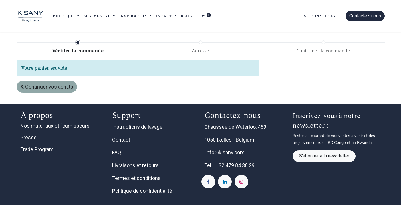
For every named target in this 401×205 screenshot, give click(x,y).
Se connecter (320, 16)
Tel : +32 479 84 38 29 (229, 165)
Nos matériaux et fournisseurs (55, 126)
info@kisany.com (225, 152)
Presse (28, 137)
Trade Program (37, 149)
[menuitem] (187, 16)
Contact (121, 140)
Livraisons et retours (136, 165)
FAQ (117, 152)
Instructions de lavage (138, 127)
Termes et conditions (137, 178)
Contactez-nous (365, 16)
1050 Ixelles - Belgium (229, 140)
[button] (47, 87)
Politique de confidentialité (142, 191)
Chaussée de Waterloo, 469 (235, 127)
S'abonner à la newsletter (324, 156)
